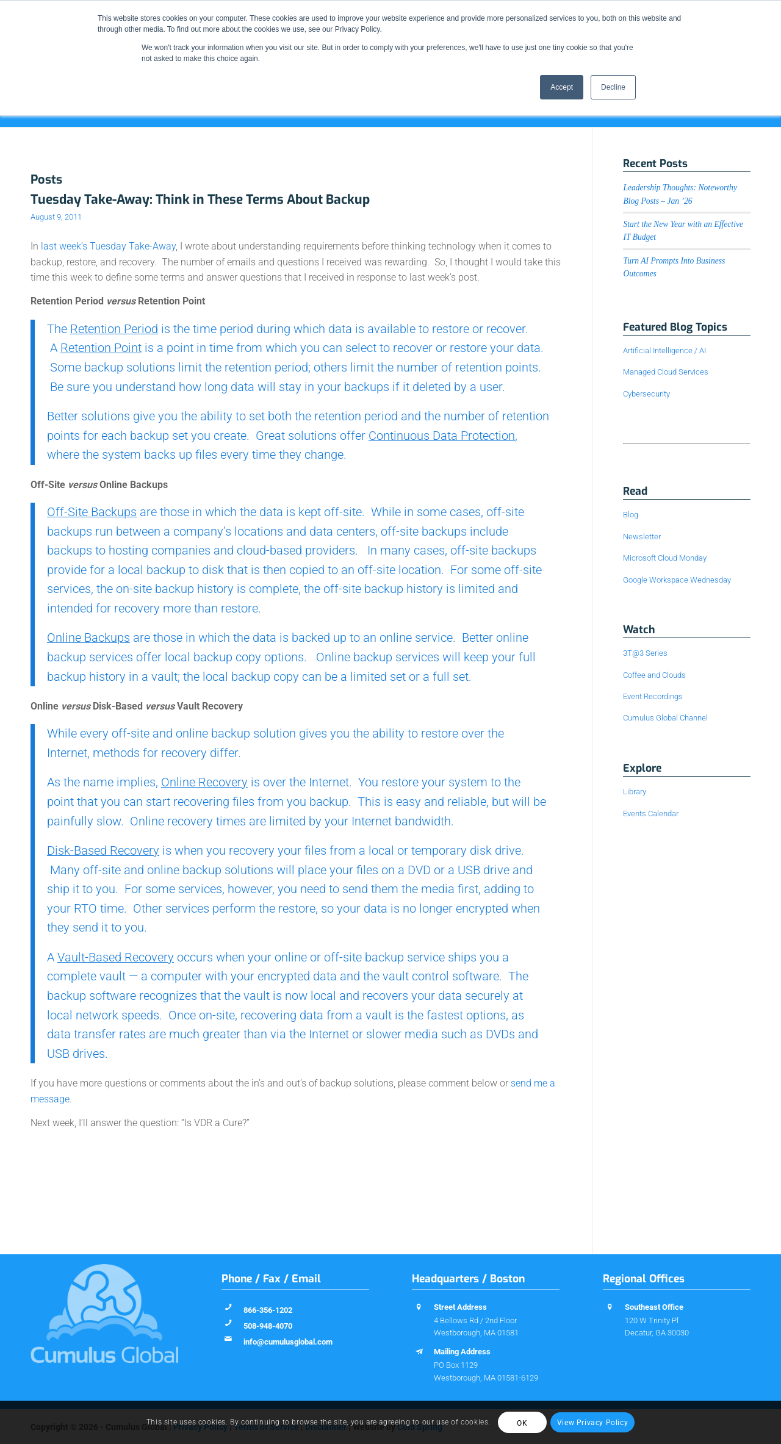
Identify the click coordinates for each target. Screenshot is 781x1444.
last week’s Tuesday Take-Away (108, 246)
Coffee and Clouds (654, 675)
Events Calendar (650, 813)
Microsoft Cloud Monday (665, 557)
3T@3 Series (645, 653)
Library (634, 791)
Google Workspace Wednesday (677, 579)
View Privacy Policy (592, 1422)
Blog (630, 514)
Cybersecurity (646, 393)
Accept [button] (561, 87)
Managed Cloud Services (665, 371)
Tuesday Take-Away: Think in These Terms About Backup (200, 199)
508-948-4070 (267, 1326)
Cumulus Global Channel (665, 717)
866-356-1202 (267, 1310)
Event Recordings (653, 696)
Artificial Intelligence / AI (664, 350)
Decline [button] (613, 87)
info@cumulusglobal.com (288, 1341)
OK (522, 1423)
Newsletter (642, 536)
